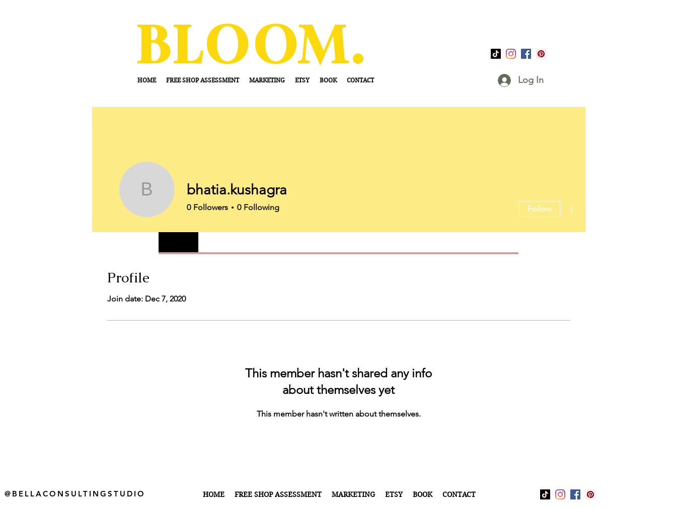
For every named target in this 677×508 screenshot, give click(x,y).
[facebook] (526, 54)
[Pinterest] (541, 54)
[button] (353, 494)
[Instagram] (511, 54)
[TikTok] (496, 54)
